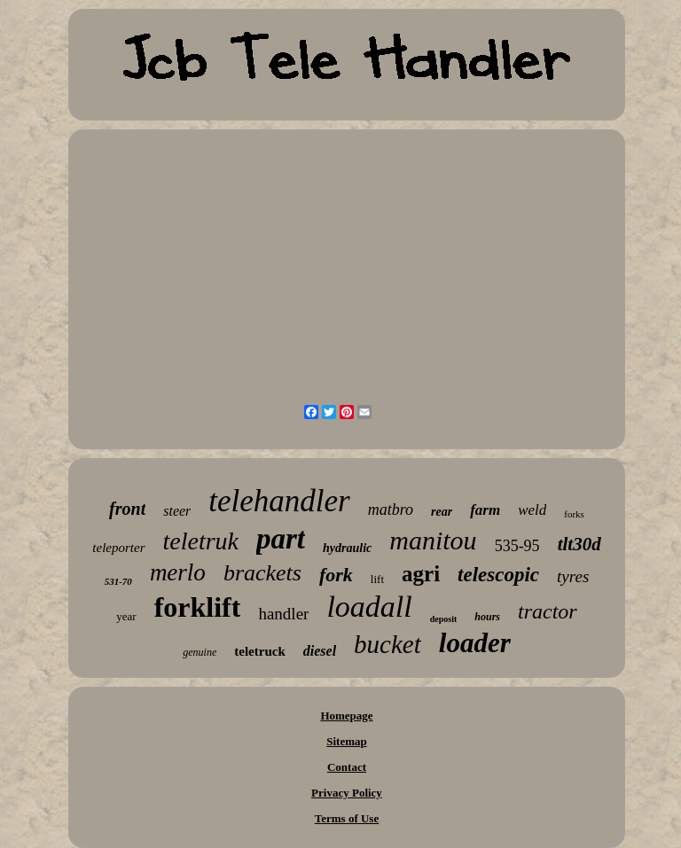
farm (485, 510)
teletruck (259, 651)
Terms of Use (347, 818)
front (127, 508)
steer (177, 510)
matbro (390, 509)
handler (283, 613)
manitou (432, 540)
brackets (262, 573)
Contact (346, 767)
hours (487, 617)
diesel (319, 650)
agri (421, 574)
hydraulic (347, 548)
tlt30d (579, 544)
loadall (368, 606)
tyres (573, 576)
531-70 (118, 581)
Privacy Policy (346, 792)
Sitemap (346, 741)
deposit (444, 619)
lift (377, 579)
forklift (197, 607)
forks (574, 514)
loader (475, 642)
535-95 (517, 546)
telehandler (278, 501)
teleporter (118, 548)
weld (532, 510)
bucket (387, 644)
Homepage (346, 715)
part (280, 539)
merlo (178, 572)
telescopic (498, 575)
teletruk (201, 541)
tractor (547, 611)
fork (336, 575)
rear (441, 511)
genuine (199, 652)
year (126, 616)
